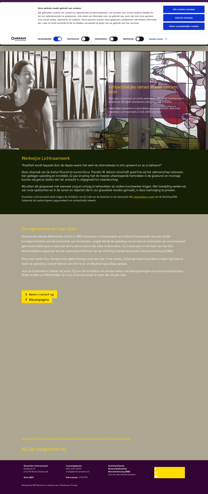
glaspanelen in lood (143, 196)
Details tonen (156, 37)
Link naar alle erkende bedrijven (122, 474)
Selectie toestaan (184, 15)
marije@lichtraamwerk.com (78, 471)
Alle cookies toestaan (184, 7)
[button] (39, 294)
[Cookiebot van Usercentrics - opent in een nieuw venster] (18, 37)
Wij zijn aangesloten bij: (44, 449)
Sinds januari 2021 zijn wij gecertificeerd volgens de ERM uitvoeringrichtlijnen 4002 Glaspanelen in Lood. (76, 438)
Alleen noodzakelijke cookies (184, 24)
